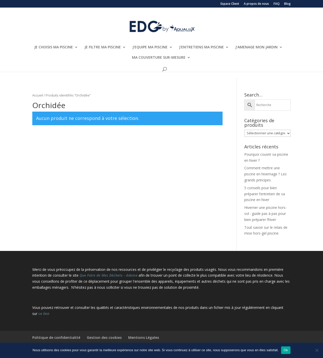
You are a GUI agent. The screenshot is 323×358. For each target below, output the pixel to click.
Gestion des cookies (104, 337)
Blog (287, 4)
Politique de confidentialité (56, 337)
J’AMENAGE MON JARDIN (256, 47)
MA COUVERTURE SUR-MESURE (158, 58)
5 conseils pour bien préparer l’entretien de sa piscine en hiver (264, 193)
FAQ (277, 4)
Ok (286, 350)
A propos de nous (256, 4)
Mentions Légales (143, 337)
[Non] (316, 350)
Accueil (37, 95)
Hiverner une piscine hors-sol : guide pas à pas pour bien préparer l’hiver (265, 213)
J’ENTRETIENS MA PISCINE (201, 47)
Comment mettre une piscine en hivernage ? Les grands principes (265, 174)
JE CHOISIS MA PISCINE (53, 47)
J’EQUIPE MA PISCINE (150, 47)
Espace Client (230, 4)
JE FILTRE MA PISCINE (103, 47)
